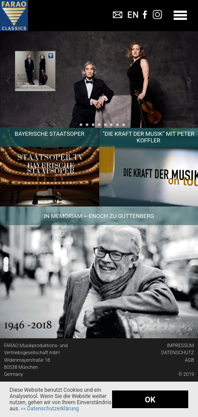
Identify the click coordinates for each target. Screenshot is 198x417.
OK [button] (150, 399)
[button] (50, 409)
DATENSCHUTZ (177, 353)
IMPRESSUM (180, 345)
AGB (189, 360)
